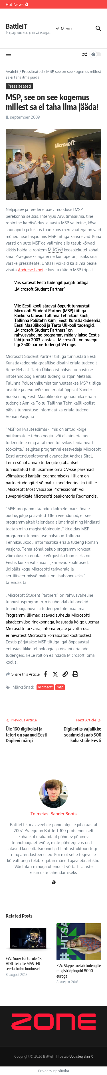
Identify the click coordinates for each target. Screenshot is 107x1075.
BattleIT (16, 26)
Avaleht (12, 71)
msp (60, 687)
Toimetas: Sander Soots (53, 813)
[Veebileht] (54, 882)
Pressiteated (32, 71)
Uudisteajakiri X (81, 1056)
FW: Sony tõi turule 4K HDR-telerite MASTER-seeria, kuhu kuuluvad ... (24, 963)
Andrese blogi (30, 269)
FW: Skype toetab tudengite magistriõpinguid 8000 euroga (78, 970)
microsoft (45, 687)
